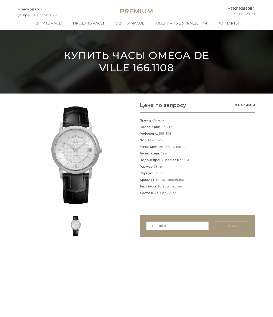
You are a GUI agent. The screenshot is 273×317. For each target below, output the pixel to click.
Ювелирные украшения (181, 23)
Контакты (228, 23)
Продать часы (88, 23)
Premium (136, 11)
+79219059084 (241, 9)
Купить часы (48, 23)
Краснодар (28, 9)
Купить (231, 226)
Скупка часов (130, 23)
